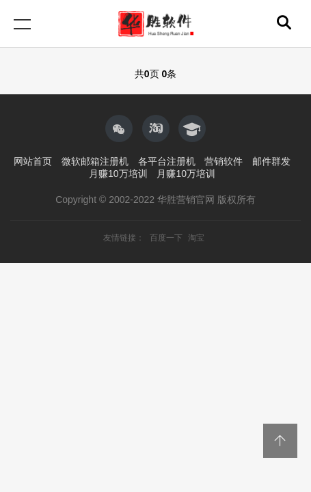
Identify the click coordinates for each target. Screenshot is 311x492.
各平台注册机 (166, 161)
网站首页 (33, 161)
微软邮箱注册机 (95, 161)
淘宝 (196, 238)
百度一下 (167, 238)
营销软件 (223, 161)
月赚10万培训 (118, 173)
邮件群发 (271, 161)
